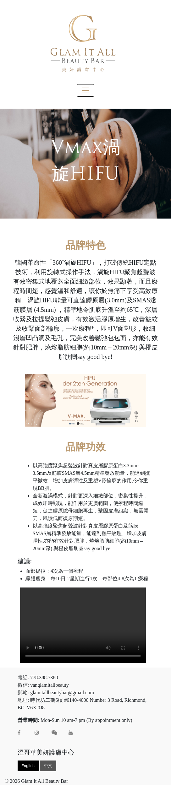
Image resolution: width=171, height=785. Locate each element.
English (28, 765)
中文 (48, 765)
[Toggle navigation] (85, 90)
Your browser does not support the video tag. (83, 625)
